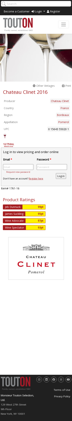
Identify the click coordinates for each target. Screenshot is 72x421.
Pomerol (63, 122)
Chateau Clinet (60, 101)
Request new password (18, 171)
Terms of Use (62, 390)
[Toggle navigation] (63, 24)
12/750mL (10, 145)
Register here (36, 178)
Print (66, 86)
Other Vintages (44, 86)
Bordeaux (63, 115)
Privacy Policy (62, 396)
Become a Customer (17, 11)
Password (44, 159)
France (64, 108)
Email (7, 159)
